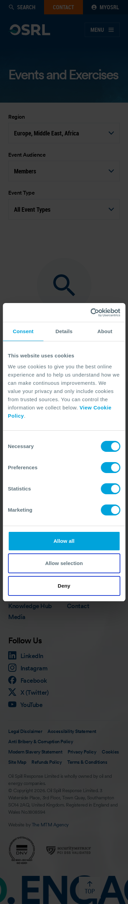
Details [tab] (64, 331)
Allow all (64, 541)
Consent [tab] (23, 331)
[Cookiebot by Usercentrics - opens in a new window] (91, 312)
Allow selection (64, 563)
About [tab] (104, 331)
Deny (64, 586)
